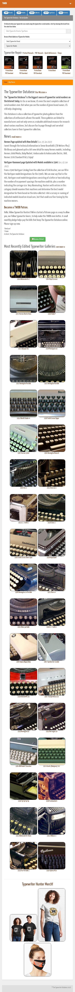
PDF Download (9, 73)
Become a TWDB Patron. (16, 207)
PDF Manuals (39, 53)
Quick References (50, 53)
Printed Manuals (28, 53)
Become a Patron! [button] (37, 239)
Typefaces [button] (49, 13)
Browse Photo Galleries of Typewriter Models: (17, 37)
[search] (37, 41)
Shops (60, 53)
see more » (60, 247)
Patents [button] (63, 13)
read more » (16, 137)
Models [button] (21, 13)
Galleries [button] (34, 13)
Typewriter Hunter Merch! (37, 884)
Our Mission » (41, 92)
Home (5, 82)
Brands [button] (8, 13)
